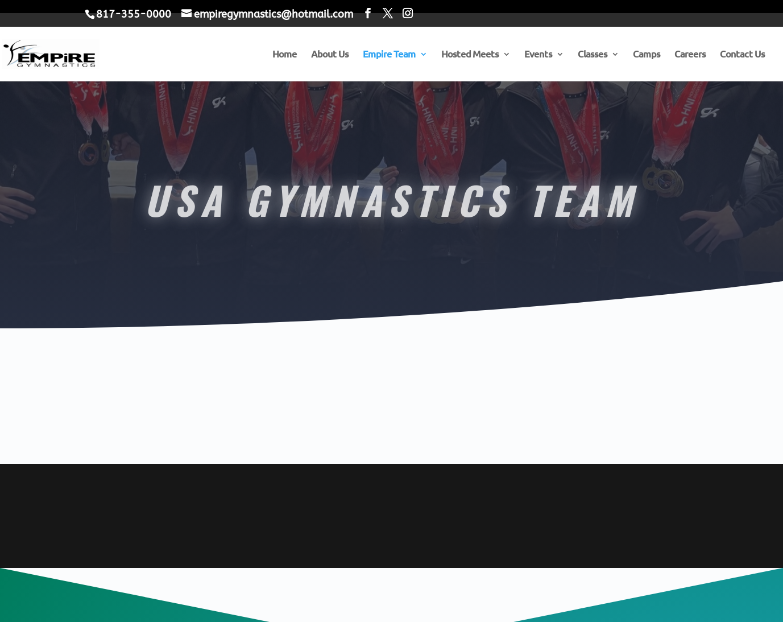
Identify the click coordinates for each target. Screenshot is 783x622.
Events (538, 55)
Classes (592, 55)
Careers (690, 55)
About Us (330, 55)
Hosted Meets (470, 55)
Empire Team (389, 55)
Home (284, 55)
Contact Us (742, 55)
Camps (646, 55)
